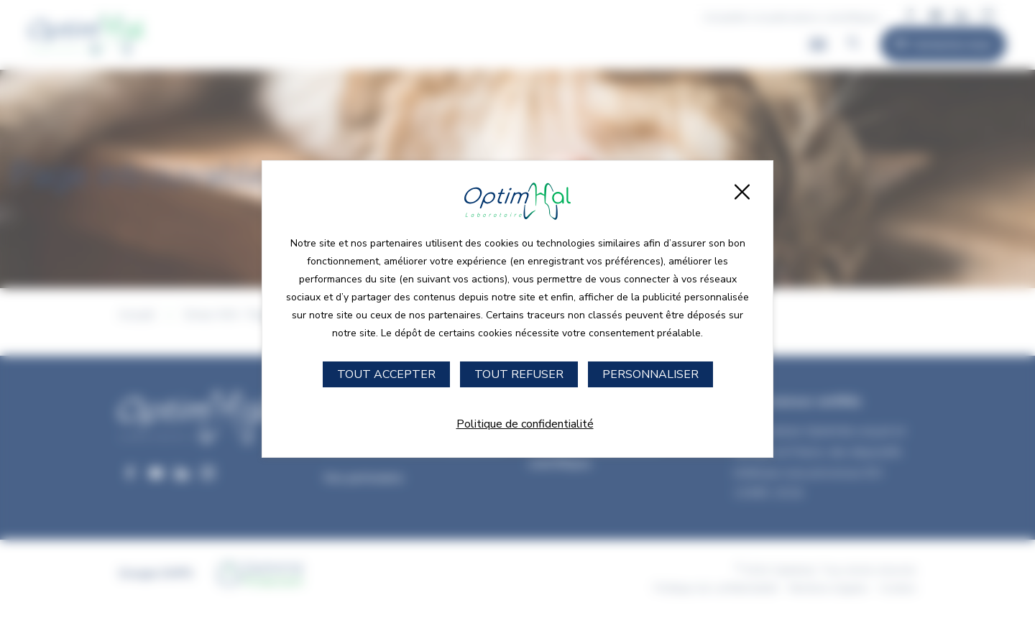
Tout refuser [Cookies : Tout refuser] (519, 374)
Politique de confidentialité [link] (525, 424)
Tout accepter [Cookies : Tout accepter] (386, 374)
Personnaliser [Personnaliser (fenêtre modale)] (650, 374)
